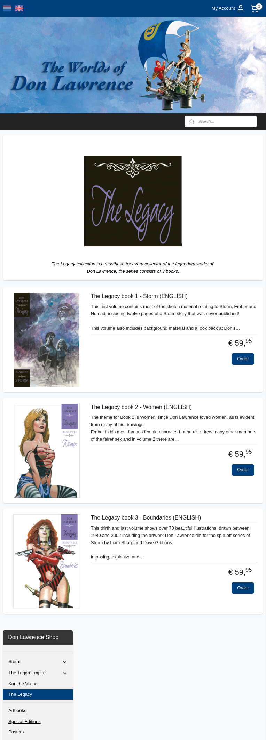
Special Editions (24, 226)
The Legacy (20, 199)
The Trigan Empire (38, 178)
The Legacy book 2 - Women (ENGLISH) (202, 416)
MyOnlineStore (210, 727)
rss (132, 727)
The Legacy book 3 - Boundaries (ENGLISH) (207, 527)
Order (243, 387)
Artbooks (17, 216)
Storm (38, 167)
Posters (16, 237)
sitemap (120, 727)
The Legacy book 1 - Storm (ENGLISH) (200, 299)
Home (14, 274)
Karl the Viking (23, 189)
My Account (228, 8)
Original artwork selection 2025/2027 (33, 288)
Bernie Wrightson (25, 253)
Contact (16, 264)
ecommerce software (155, 727)
